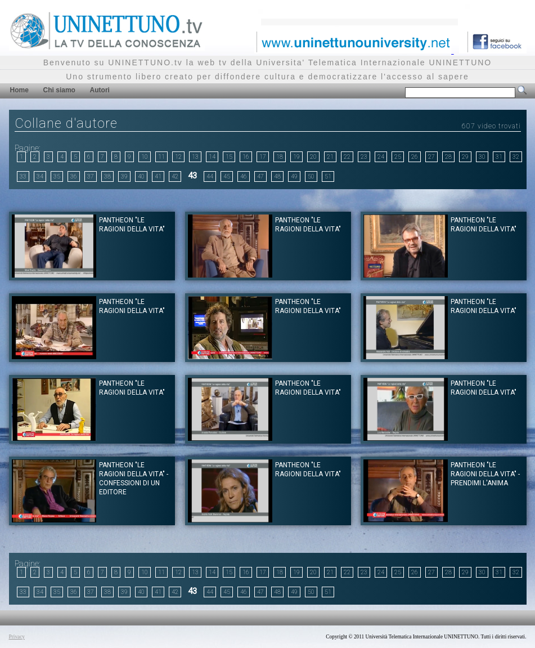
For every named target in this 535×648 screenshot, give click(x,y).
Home (19, 90)
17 (262, 156)
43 (192, 176)
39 (124, 176)
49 (294, 176)
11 (161, 156)
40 (141, 176)
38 (107, 176)
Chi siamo (59, 90)
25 (397, 156)
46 (243, 176)
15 (229, 156)
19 (296, 156)
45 (226, 176)
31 (499, 156)
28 (448, 156)
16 (245, 156)
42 (175, 176)
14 (212, 156)
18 (279, 156)
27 (431, 156)
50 (311, 176)
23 (364, 156)
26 (414, 156)
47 (260, 176)
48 (277, 176)
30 (482, 156)
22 (347, 156)
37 (90, 176)
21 (330, 156)
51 (328, 176)
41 (158, 176)
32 (515, 156)
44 (209, 176)
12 (178, 156)
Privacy (17, 637)
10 (144, 156)
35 (56, 176)
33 (23, 176)
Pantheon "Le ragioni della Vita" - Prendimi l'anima (485, 474)
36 (73, 176)
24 (380, 156)
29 (465, 156)
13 (195, 156)
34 (40, 176)
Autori (100, 90)
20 (313, 156)
